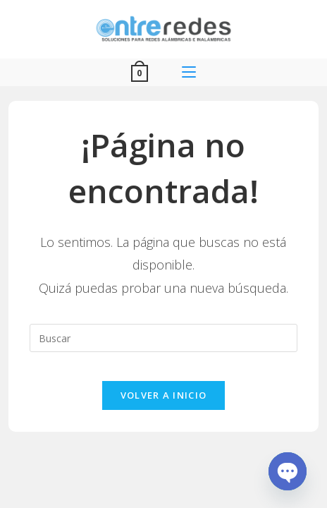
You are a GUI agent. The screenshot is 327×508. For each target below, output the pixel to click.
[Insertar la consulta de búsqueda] (164, 338)
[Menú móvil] (188, 72)
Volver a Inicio (164, 395)
